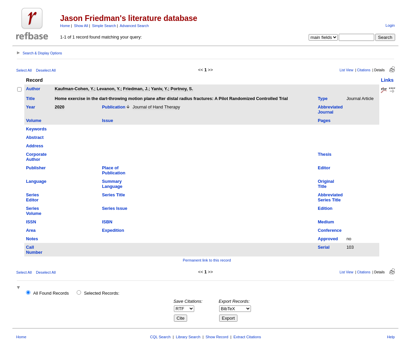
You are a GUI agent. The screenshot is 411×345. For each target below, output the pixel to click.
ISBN (107, 221)
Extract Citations (247, 337)
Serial (324, 247)
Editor (324, 167)
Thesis (325, 154)
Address (34, 145)
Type (323, 98)
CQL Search (160, 337)
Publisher (36, 167)
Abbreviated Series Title (330, 197)
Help (391, 337)
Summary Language (112, 184)
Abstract (35, 137)
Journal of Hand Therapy (156, 106)
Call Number (34, 250)
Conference (329, 230)
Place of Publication (113, 170)
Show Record (217, 337)
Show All (81, 26)
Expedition (113, 230)
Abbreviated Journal (330, 109)
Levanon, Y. (108, 88)
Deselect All (46, 70)
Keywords (36, 128)
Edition (325, 208)
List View (346, 70)
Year (30, 106)
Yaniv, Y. (159, 88)
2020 (59, 106)
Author (33, 88)
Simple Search (104, 26)
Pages (324, 120)
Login (390, 25)
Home (65, 26)
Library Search (188, 337)
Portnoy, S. (182, 88)
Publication (113, 106)
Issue (107, 120)
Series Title (113, 194)
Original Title (326, 184)
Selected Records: (102, 293)
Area (30, 230)
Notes (32, 238)
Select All (24, 70)
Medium (326, 221)
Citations (363, 70)
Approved (328, 238)
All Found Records (51, 293)
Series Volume (33, 211)
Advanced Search (134, 26)
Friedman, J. (135, 88)
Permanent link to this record (207, 260)
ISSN (31, 221)
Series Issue (114, 208)
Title (30, 98)
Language (36, 181)
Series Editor (32, 197)
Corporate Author (36, 157)
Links (387, 80)
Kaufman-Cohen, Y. (74, 88)
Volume (33, 120)
